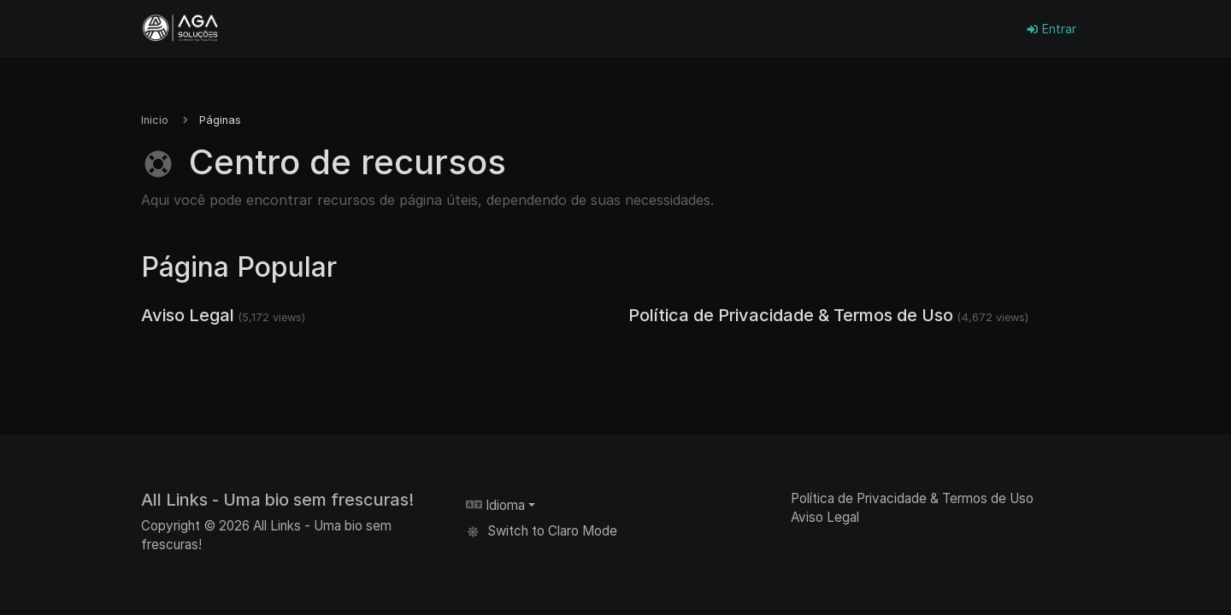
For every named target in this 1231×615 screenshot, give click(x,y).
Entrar (1051, 28)
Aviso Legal (187, 315)
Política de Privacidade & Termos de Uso (790, 315)
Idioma (495, 505)
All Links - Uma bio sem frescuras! (277, 499)
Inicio (154, 120)
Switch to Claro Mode (541, 531)
